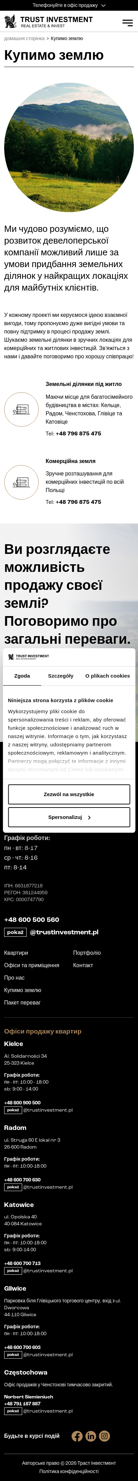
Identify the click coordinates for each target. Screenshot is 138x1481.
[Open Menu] (127, 23)
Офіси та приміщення (31, 965)
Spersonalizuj (69, 817)
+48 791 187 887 (22, 1404)
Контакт (83, 965)
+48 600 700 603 (22, 1348)
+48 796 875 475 (78, 433)
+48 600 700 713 (22, 1264)
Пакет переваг (22, 1002)
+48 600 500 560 (31, 919)
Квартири (16, 953)
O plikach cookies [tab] (107, 676)
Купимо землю (22, 990)
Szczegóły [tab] (60, 676)
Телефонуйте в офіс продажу (69, 5)
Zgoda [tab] (22, 676)
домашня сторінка (24, 38)
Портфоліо (87, 953)
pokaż (15, 932)
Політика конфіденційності (69, 1471)
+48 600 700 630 (22, 1180)
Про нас (14, 977)
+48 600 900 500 (22, 1103)
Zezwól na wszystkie (69, 794)
